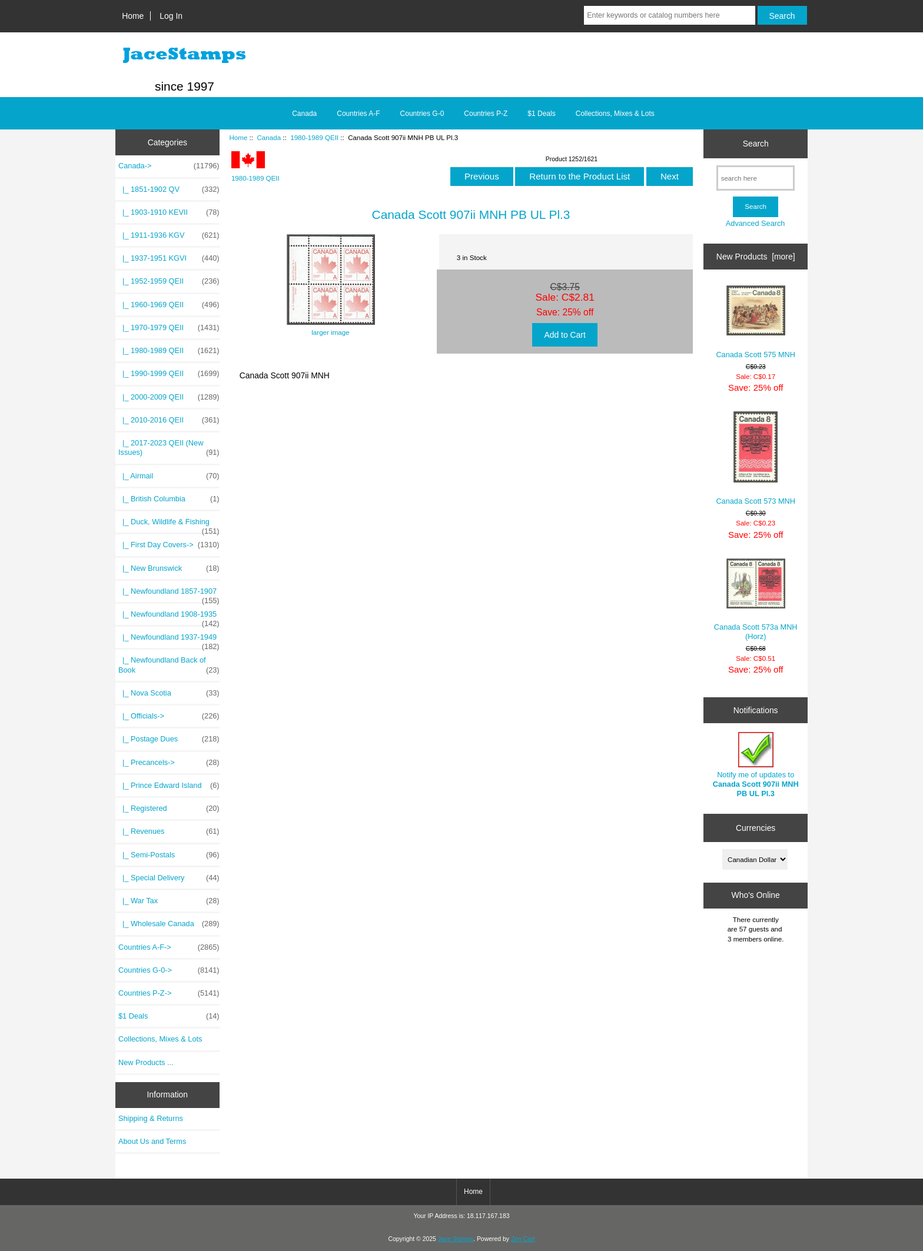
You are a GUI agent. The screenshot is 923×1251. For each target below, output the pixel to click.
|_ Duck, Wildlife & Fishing (169, 525)
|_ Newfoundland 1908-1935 (169, 617)
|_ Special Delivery (169, 878)
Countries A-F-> (169, 947)
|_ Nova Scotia (169, 693)
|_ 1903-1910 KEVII (169, 212)
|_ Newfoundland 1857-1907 (169, 594)
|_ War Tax (169, 901)
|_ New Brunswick (169, 568)
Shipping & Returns (150, 1118)
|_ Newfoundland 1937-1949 (169, 640)
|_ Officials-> (169, 716)
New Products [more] (755, 256)
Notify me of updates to (756, 765)
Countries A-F (358, 113)
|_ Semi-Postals (169, 855)
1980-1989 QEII (314, 137)
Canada (269, 137)
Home (133, 16)
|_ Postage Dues (169, 739)
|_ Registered (169, 808)
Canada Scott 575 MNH (755, 322)
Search (756, 143)
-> (169, 166)
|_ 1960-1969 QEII (169, 305)
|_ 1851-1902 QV (169, 189)
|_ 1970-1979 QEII (169, 327)
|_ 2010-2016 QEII (169, 420)
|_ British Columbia (169, 499)
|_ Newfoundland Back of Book (169, 665)
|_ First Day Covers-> (169, 545)
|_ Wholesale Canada (169, 924)
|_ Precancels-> (169, 762)
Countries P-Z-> (169, 993)
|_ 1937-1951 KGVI (169, 258)
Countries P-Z (485, 113)
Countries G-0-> (169, 970)
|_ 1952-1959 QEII (169, 281)
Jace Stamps (455, 1239)
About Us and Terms (152, 1141)
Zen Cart (523, 1239)
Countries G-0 (422, 113)
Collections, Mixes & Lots (615, 113)
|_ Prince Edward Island (169, 785)
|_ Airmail (169, 476)
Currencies (755, 828)
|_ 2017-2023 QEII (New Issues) (169, 447)
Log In (171, 16)
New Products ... (146, 1062)
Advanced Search (755, 223)
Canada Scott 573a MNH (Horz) (756, 599)
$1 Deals (541, 113)
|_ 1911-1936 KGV (169, 235)
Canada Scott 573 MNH (755, 458)
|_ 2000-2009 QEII (169, 397)
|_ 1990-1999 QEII (169, 373)
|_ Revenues (169, 831)
